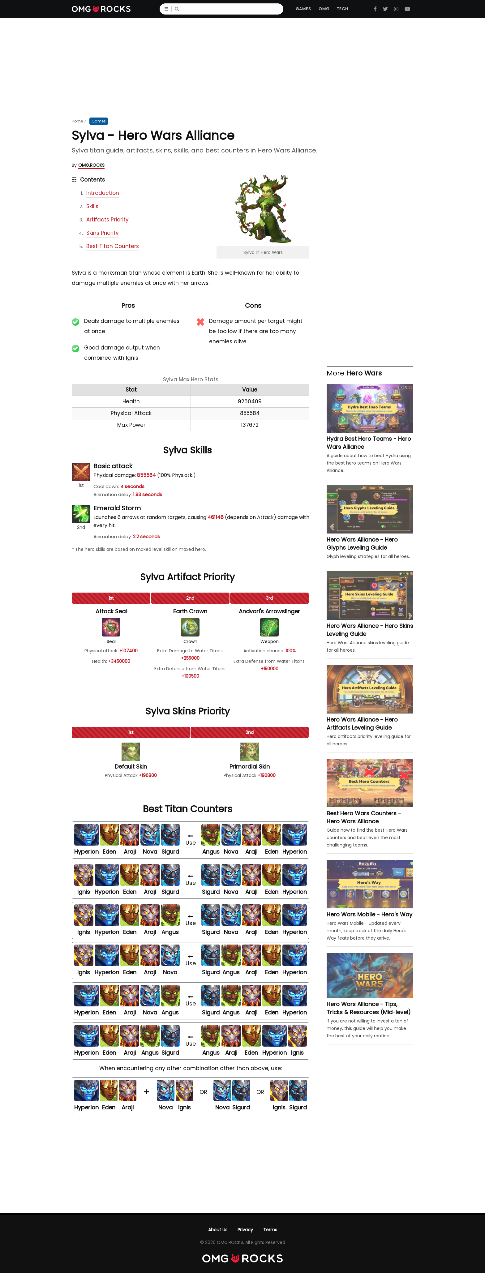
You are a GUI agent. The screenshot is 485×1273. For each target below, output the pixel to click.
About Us (217, 1230)
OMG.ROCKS (91, 165)
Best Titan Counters (112, 246)
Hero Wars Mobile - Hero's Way (369, 914)
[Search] (232, 9)
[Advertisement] (242, 67)
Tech (342, 9)
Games (303, 9)
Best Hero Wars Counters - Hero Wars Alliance (364, 817)
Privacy (245, 1230)
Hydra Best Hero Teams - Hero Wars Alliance (369, 443)
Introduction (102, 193)
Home (77, 121)
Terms (270, 1230)
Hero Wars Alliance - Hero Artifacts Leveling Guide (362, 723)
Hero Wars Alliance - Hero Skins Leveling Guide (370, 630)
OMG (324, 9)
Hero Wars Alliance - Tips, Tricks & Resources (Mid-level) (369, 1008)
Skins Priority (102, 233)
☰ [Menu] (168, 9)
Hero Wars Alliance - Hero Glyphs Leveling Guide (362, 543)
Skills (92, 206)
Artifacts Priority (107, 219)
